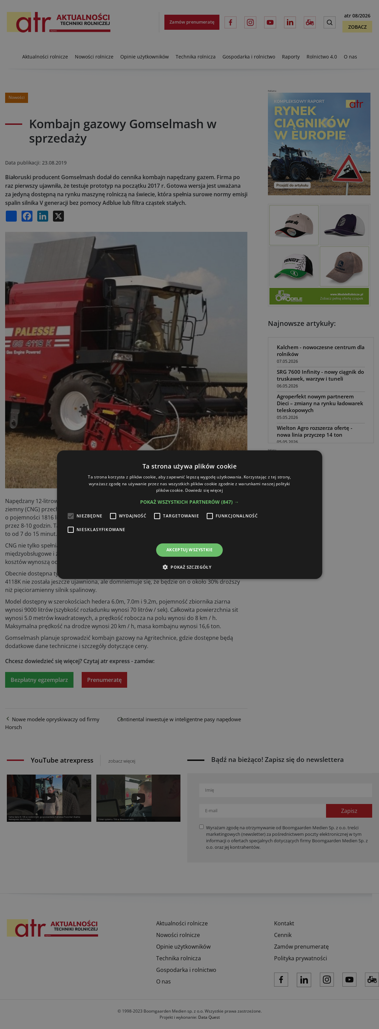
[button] (189, 502)
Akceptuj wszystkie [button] (189, 550)
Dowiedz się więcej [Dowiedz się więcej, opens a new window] (204, 490)
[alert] (189, 514)
